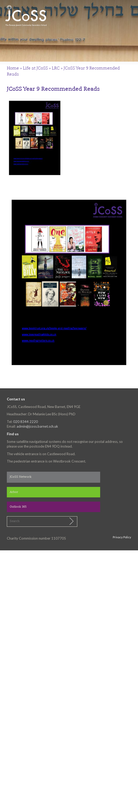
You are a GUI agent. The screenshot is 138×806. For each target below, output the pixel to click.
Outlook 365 (18, 507)
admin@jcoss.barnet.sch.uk (37, 426)
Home (13, 68)
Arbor (14, 492)
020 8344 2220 (25, 422)
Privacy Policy (122, 537)
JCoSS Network (21, 477)
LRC (56, 68)
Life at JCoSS (35, 68)
